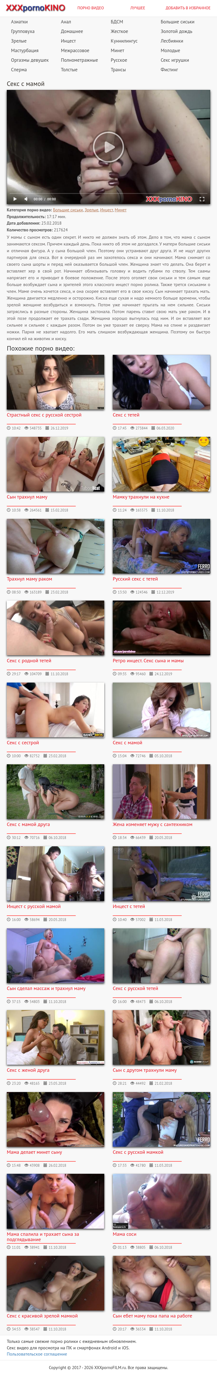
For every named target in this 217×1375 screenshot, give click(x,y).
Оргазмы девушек (30, 60)
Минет (117, 50)
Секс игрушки (175, 60)
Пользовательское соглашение (37, 1354)
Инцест (68, 41)
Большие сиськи (178, 22)
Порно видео (90, 7)
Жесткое (119, 31)
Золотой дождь (176, 31)
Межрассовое (75, 50)
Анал (66, 22)
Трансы (118, 70)
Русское (119, 60)
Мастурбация (24, 50)
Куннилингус (124, 41)
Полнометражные (79, 60)
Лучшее (138, 7)
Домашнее (72, 31)
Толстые (69, 70)
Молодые (170, 50)
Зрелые (19, 41)
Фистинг (169, 70)
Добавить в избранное (188, 7)
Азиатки (19, 22)
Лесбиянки (172, 41)
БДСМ (117, 22)
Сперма (19, 70)
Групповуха (22, 31)
